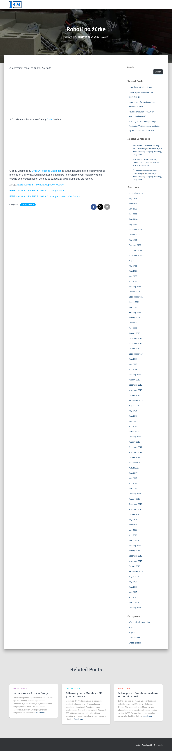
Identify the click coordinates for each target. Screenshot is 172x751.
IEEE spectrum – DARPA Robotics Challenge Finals (37, 190)
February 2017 (135, 494)
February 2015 (135, 608)
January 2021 (134, 318)
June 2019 (133, 359)
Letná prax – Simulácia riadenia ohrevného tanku (138, 694)
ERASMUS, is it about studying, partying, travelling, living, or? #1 (147, 151)
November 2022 (135, 255)
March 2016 (134, 540)
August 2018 (134, 406)
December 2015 (135, 556)
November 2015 (135, 561)
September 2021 (136, 297)
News (131, 627)
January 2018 (134, 442)
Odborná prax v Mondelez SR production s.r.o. (84, 694)
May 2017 (133, 478)
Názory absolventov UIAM (139, 622)
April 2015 (133, 597)
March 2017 (134, 488)
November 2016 (135, 509)
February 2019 (135, 374)
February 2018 (135, 437)
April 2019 (133, 369)
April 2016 (133, 535)
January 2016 (134, 551)
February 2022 (135, 286)
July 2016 (133, 520)
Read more (40, 713)
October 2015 (134, 566)
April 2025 (133, 214)
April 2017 (133, 483)
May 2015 (133, 592)
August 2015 (134, 576)
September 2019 (136, 354)
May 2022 (133, 276)
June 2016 (133, 525)
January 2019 (134, 380)
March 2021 (134, 307)
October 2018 (134, 395)
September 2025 (136, 193)
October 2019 (134, 349)
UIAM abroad (134, 638)
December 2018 (135, 385)
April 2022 (133, 281)
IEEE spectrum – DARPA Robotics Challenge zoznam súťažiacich (44, 196)
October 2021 (134, 292)
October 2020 (134, 323)
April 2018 (133, 426)
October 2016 (134, 514)
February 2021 (135, 312)
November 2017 (135, 452)
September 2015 (136, 571)
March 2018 (134, 432)
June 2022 (133, 271)
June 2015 (133, 587)
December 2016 (135, 504)
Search (130, 67)
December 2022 (135, 250)
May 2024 (133, 224)
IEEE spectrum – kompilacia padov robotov (40, 184)
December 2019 (135, 338)
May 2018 (133, 421)
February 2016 (135, 545)
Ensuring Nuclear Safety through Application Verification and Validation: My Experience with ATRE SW (144, 126)
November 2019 (135, 343)
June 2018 (133, 416)
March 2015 (134, 602)
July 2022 (133, 266)
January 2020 (134, 333)
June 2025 (133, 204)
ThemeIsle (158, 745)
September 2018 (136, 400)
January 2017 (134, 499)
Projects (132, 632)
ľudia (49, 119)
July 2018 (133, 411)
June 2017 (133, 473)
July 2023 (133, 240)
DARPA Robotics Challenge (47, 170)
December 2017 (135, 447)
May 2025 (133, 209)
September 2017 (136, 463)
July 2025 (133, 198)
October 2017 (134, 457)
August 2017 (134, 468)
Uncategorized (28, 204)
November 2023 (135, 230)
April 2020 (133, 328)
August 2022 (134, 261)
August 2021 (134, 302)
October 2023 (134, 235)
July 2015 (133, 582)
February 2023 (135, 245)
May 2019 (133, 364)
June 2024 (133, 219)
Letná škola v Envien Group (140, 87)
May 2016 (133, 530)
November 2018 (135, 390)
